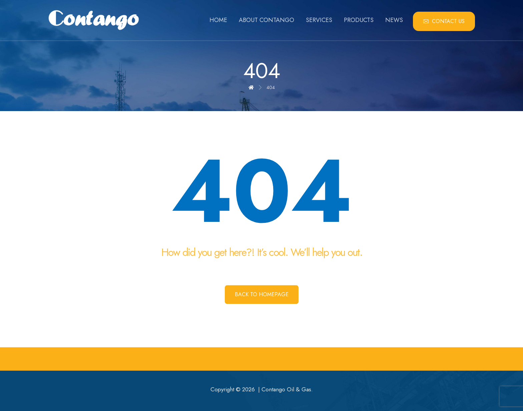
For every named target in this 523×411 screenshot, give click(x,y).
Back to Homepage (262, 294)
